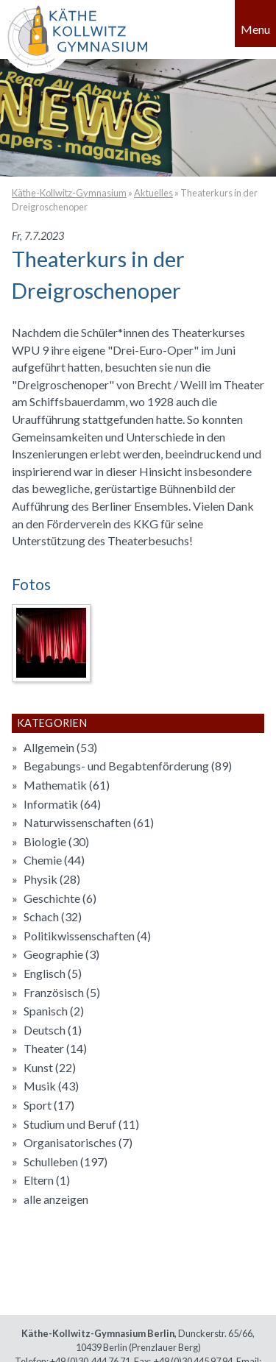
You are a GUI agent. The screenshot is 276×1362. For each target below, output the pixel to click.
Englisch (53, 973)
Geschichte (60, 898)
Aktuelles (153, 193)
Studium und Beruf (81, 1124)
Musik (51, 1086)
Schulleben (65, 1161)
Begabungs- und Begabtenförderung (128, 766)
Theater (55, 1048)
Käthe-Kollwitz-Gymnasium (69, 193)
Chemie (54, 860)
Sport (49, 1105)
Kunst (50, 1067)
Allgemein (60, 747)
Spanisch (54, 1011)
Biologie (56, 841)
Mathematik (67, 785)
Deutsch (53, 1030)
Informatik (62, 804)
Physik (52, 879)
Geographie (61, 954)
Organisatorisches (78, 1142)
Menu (255, 29)
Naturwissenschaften (89, 822)
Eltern (47, 1180)
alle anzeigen (56, 1199)
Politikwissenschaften (87, 936)
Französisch (62, 992)
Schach (53, 916)
